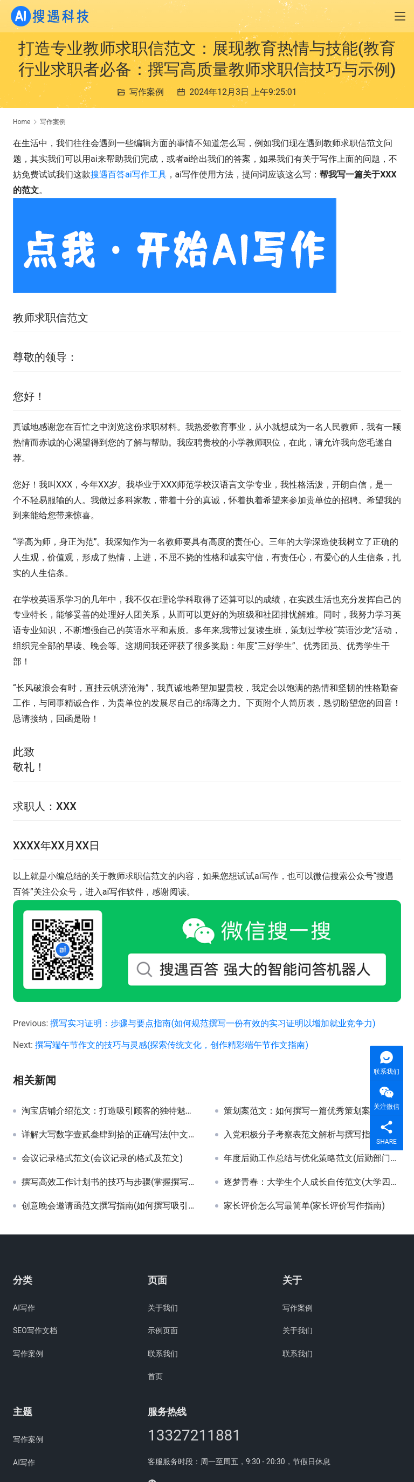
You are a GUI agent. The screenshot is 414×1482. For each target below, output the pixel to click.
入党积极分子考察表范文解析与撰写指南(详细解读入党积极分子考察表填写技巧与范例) (312, 1135)
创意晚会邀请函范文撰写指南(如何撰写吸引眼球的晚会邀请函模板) (110, 1206)
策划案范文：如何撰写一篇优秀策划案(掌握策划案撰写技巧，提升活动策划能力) (312, 1111)
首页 (155, 1376)
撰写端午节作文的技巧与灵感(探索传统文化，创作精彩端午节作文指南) (171, 1045)
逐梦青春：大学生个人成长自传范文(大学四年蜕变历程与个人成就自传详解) (312, 1182)
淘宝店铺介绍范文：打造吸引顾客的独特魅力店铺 (110, 1111)
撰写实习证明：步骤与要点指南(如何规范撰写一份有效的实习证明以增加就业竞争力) (212, 1023)
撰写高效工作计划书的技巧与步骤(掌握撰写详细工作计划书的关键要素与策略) (110, 1182)
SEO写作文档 (35, 1330)
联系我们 (163, 1353)
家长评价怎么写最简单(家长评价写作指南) (304, 1206)
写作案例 (146, 92)
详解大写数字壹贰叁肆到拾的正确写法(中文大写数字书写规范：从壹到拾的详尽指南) (110, 1135)
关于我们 (163, 1307)
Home (21, 122)
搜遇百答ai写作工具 (129, 174)
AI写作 (24, 1307)
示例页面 (163, 1330)
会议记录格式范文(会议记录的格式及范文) (102, 1158)
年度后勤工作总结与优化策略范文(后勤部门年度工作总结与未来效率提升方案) (312, 1158)
